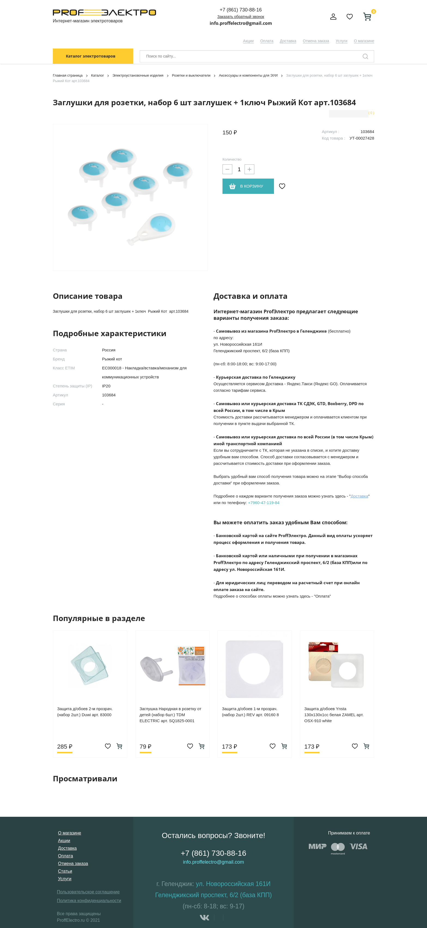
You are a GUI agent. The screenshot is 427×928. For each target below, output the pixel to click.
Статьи (65, 871)
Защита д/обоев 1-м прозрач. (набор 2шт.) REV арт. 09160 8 (250, 711)
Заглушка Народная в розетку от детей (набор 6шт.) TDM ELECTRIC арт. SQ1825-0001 (171, 714)
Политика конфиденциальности (89, 900)
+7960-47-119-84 (264, 502)
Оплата (266, 41)
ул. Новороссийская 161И (233, 883)
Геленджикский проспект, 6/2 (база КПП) (213, 895)
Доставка (288, 41)
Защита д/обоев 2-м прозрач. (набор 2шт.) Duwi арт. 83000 (85, 711)
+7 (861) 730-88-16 (241, 10)
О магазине (364, 41)
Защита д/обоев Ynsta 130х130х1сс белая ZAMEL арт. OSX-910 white (334, 714)
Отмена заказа (316, 41)
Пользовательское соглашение (88, 892)
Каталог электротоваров (90, 56)
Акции (248, 41)
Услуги (341, 41)
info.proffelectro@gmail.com (241, 23)
